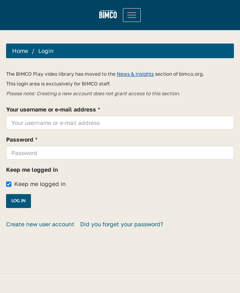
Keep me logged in (32, 169)
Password (19, 139)
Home (20, 50)
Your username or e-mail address (51, 109)
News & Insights (135, 74)
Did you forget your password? (121, 224)
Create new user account (40, 224)
